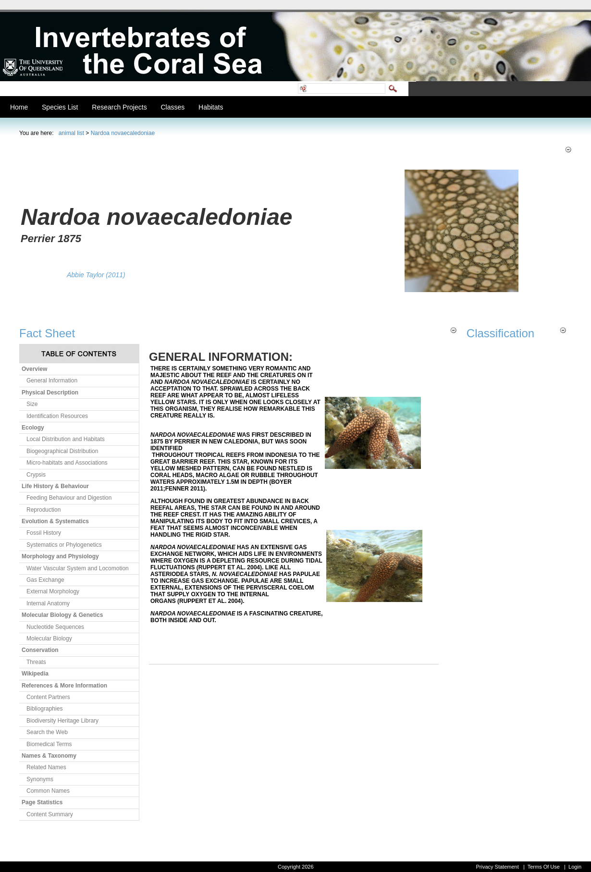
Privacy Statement (497, 867)
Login (574, 867)
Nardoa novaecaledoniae (123, 133)
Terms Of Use (544, 867)
